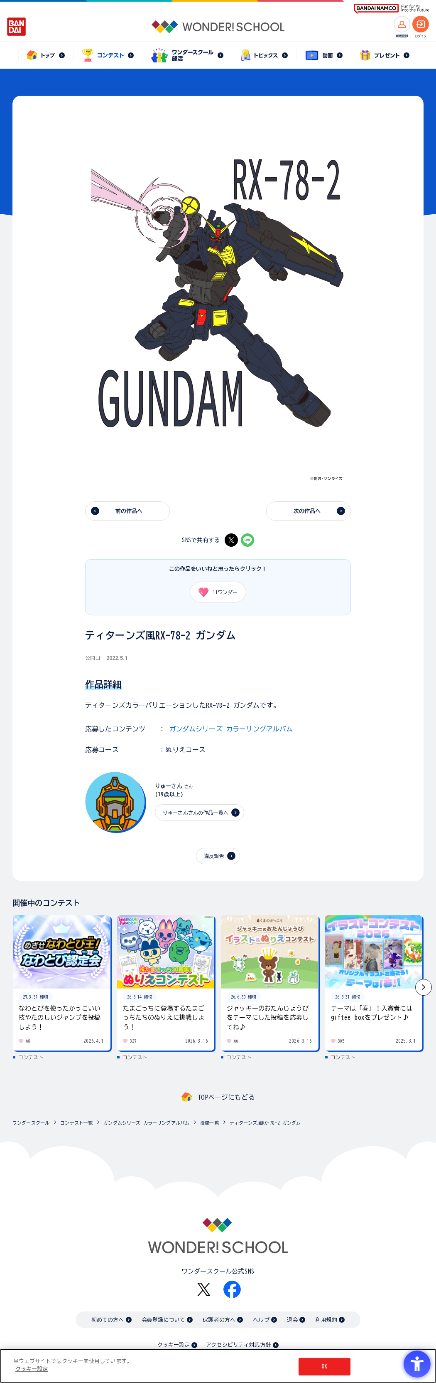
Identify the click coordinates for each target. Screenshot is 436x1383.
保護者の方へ (219, 1320)
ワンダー (215, 592)
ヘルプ (261, 1320)
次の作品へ (307, 511)
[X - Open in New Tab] (231, 540)
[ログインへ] (420, 24)
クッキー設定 (173, 1345)
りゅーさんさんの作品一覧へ (195, 812)
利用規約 (326, 1320)
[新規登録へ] (402, 24)
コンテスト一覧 (76, 1122)
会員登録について (163, 1320)
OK (324, 1366)
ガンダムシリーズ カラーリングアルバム (231, 729)
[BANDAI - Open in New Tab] (16, 26)
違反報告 (214, 855)
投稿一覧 (209, 1122)
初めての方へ (107, 1320)
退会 (292, 1320)
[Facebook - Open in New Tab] (232, 1289)
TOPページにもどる (226, 1097)
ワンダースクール (30, 1122)
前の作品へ (129, 511)
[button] (423, 987)
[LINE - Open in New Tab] (247, 540)
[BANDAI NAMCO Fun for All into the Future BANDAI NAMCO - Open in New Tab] (391, 9)
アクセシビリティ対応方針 (238, 1345)
